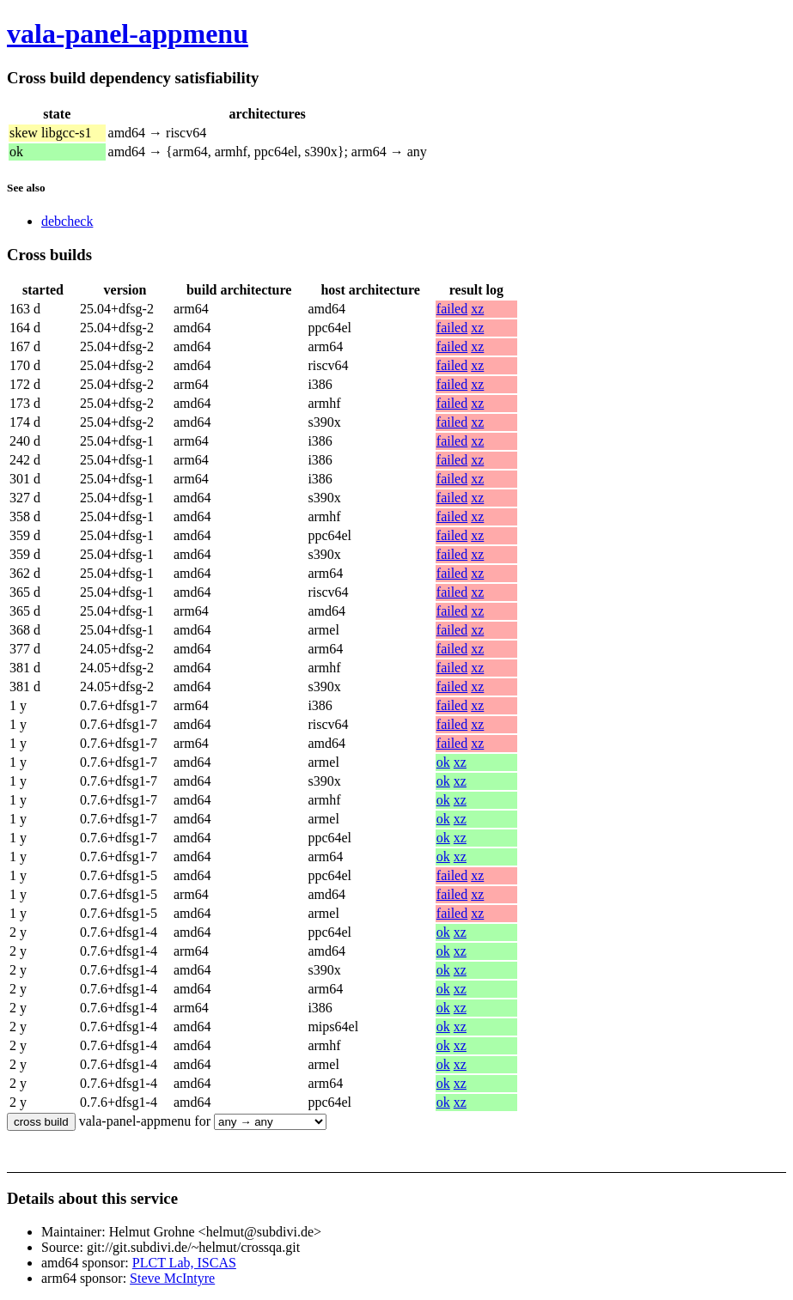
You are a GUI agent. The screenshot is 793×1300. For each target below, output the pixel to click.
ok (443, 762)
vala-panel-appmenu (127, 33)
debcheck (67, 221)
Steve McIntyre (172, 1278)
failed (451, 308)
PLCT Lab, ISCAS (184, 1262)
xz (477, 308)
